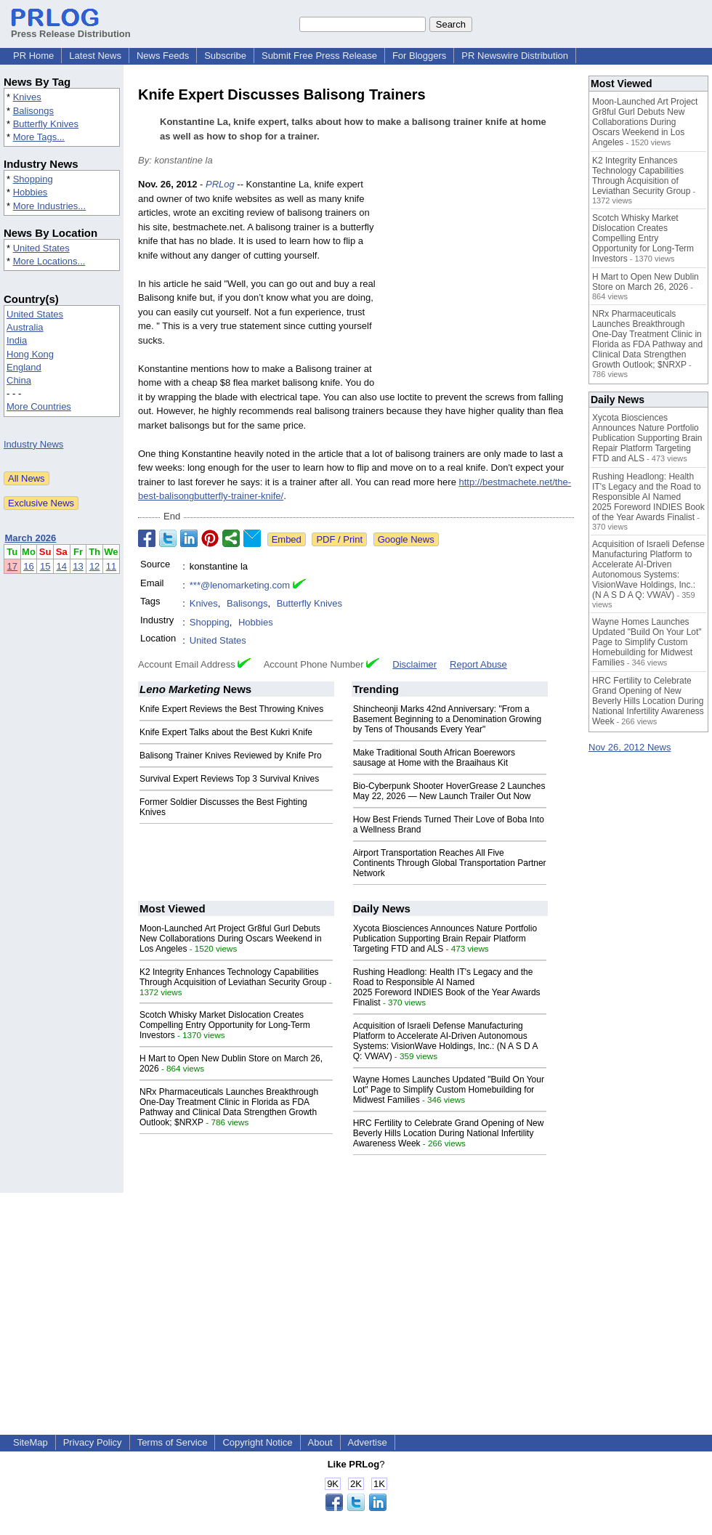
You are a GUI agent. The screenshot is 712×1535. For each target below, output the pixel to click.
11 (111, 566)
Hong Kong (30, 354)
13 (78, 566)
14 (62, 566)
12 (94, 566)
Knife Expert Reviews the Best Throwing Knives (231, 709)
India (17, 340)
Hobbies (30, 192)
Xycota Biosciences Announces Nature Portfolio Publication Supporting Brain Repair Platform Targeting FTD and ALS (445, 938)
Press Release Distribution (71, 28)
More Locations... (49, 261)
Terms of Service (172, 1442)
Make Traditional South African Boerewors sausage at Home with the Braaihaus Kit (434, 758)
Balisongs (33, 110)
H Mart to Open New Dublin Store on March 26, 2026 (645, 282)
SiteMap (30, 1442)
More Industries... (49, 206)
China (19, 380)
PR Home (33, 55)
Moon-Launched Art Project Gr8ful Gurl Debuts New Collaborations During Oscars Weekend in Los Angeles (230, 938)
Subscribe (225, 55)
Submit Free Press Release (319, 55)
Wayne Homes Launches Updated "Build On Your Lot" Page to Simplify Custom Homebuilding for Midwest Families (448, 1089)
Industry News (33, 444)
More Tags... (39, 136)
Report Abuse (478, 664)
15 (45, 566)
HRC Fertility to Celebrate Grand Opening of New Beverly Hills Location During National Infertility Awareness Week (448, 1133)
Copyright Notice (257, 1442)
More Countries (39, 406)
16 (28, 566)
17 (12, 566)
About (320, 1442)
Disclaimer (414, 664)
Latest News (95, 55)
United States (41, 248)
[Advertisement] (478, 284)
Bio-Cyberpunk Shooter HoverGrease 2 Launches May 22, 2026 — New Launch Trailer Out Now (449, 791)
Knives (27, 97)
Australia (25, 327)
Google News (406, 539)
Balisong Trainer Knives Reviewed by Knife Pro (230, 755)
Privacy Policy (92, 1442)
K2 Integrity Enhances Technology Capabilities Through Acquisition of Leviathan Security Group (232, 977)
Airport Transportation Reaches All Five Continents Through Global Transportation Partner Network (449, 863)
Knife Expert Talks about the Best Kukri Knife (225, 732)
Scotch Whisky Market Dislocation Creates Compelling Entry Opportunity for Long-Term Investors (224, 1025)
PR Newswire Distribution (514, 55)
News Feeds (163, 55)
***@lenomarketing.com (240, 585)
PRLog (220, 184)
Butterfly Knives (45, 123)
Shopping (33, 179)
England (24, 367)
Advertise (367, 1442)
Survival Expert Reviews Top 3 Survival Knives (229, 779)
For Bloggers (419, 55)
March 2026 (31, 537)
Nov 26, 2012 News (629, 747)
